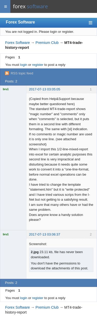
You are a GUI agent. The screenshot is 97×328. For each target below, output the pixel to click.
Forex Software (20, 22)
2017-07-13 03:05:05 (44, 89)
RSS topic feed (22, 73)
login (23, 65)
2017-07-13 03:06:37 (44, 234)
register (37, 65)
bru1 (6, 89)
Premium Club (46, 43)
